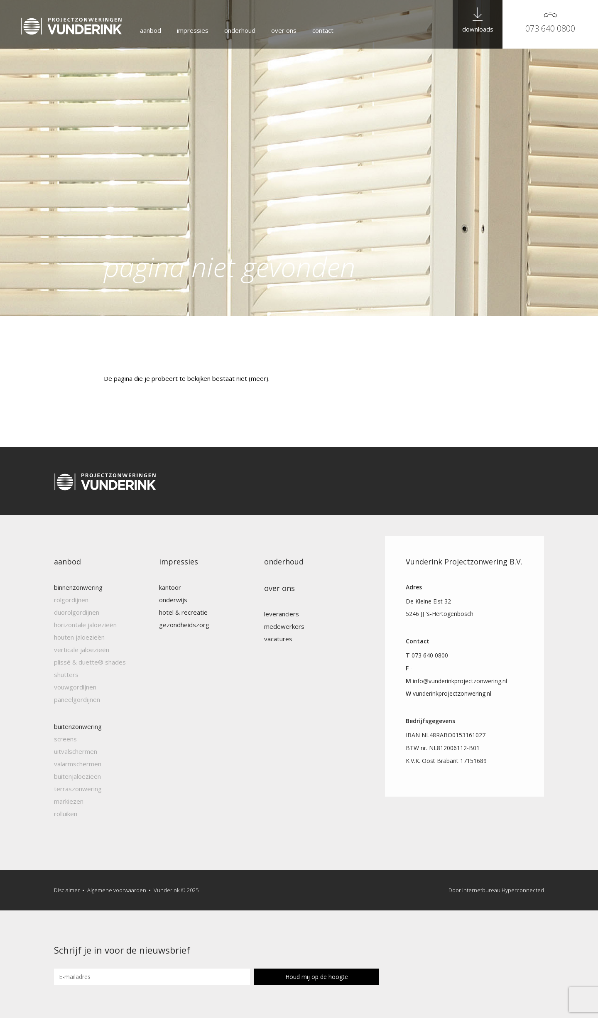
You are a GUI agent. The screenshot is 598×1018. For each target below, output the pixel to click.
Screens (65, 739)
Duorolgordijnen (76, 612)
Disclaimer (67, 890)
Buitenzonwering (78, 726)
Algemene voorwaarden (116, 890)
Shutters (66, 674)
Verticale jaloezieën (81, 649)
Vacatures (278, 639)
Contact (322, 30)
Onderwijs (173, 600)
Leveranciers (281, 614)
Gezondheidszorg (184, 625)
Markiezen (68, 801)
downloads (477, 29)
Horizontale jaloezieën (85, 625)
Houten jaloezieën (79, 637)
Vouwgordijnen (75, 687)
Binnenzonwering (78, 587)
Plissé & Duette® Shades (90, 662)
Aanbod (150, 30)
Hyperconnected (523, 890)
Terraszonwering (78, 789)
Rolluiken (65, 813)
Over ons (284, 30)
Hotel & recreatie (183, 612)
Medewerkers (284, 626)
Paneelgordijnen (77, 699)
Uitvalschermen (75, 751)
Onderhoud (239, 30)
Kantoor (170, 587)
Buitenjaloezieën (77, 776)
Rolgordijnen (71, 600)
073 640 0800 (550, 28)
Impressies (192, 30)
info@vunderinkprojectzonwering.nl (460, 681)
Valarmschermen (77, 764)
